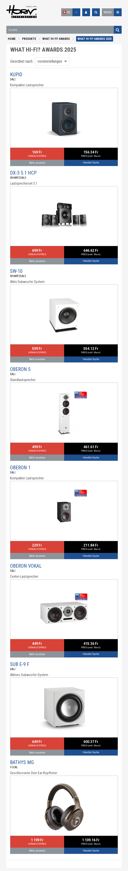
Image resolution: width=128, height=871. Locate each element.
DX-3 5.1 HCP (23, 173)
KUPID (16, 74)
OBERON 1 (20, 468)
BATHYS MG (22, 762)
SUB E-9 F (19, 664)
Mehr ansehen (37, 163)
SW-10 (16, 271)
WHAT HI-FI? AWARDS (56, 39)
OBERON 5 (20, 369)
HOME (12, 39)
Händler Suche (91, 162)
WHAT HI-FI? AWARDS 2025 (95, 39)
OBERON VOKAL (26, 566)
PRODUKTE (29, 39)
